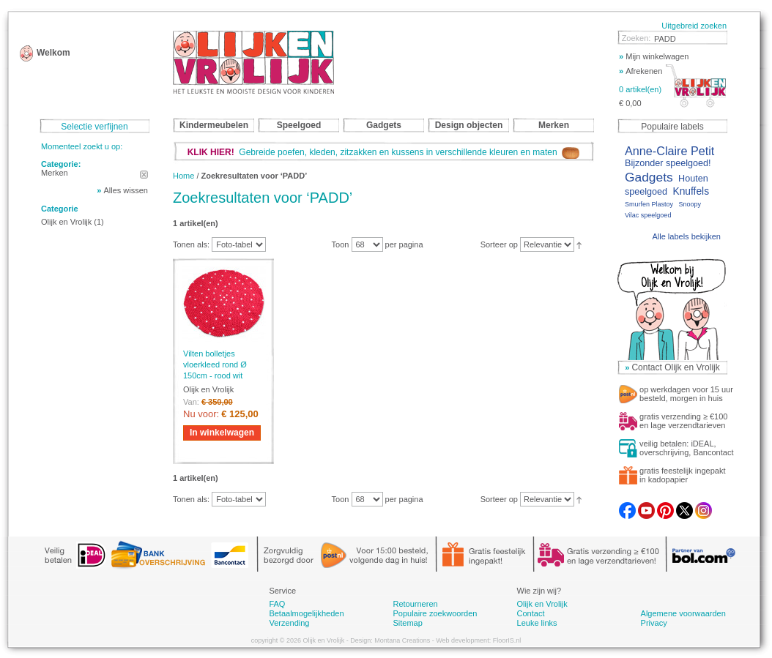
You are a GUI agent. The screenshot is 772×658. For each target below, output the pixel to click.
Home (183, 175)
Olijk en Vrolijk (66, 221)
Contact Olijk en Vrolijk (675, 367)
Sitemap (407, 622)
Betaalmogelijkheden (306, 613)
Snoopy (689, 204)
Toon (340, 244)
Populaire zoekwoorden (435, 613)
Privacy (654, 622)
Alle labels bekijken (686, 236)
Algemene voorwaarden (683, 613)
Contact (531, 613)
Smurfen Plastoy (649, 204)
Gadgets (649, 177)
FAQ (277, 603)
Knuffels (690, 191)
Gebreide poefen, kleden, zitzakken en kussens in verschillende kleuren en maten (384, 152)
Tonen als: (191, 244)
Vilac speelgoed (648, 215)
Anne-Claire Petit (669, 150)
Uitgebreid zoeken (694, 25)
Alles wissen (125, 190)
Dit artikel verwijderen (144, 175)
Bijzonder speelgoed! (668, 163)
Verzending (289, 622)
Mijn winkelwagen (654, 56)
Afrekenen (640, 71)
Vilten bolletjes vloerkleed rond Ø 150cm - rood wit (215, 364)
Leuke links (537, 622)
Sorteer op (499, 244)
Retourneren (415, 603)
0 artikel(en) (640, 89)
